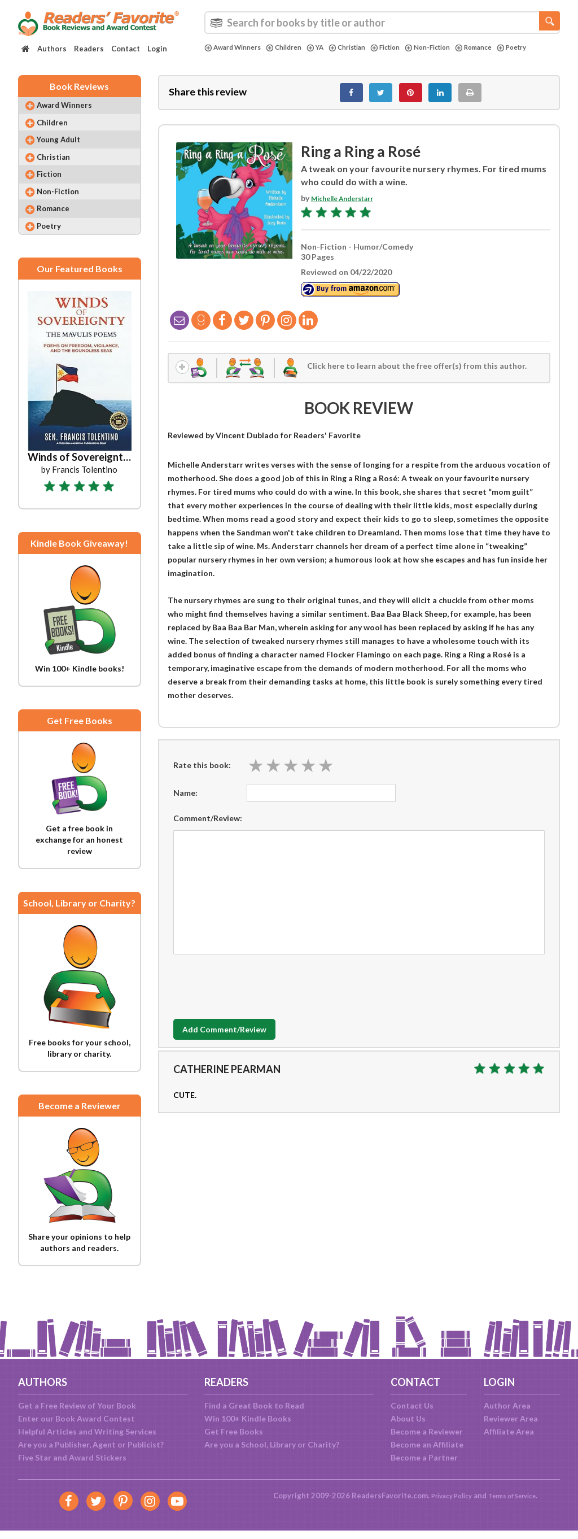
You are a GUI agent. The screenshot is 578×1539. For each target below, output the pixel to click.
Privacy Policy (445, 1495)
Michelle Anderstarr (349, 205)
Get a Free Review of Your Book (77, 1405)
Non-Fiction (454, 47)
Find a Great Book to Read (254, 1405)
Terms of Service (516, 1495)
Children (294, 47)
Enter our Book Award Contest (76, 1418)
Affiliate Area (509, 1431)
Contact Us (412, 1405)
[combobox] (382, 22)
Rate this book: (202, 776)
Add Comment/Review (240, 1040)
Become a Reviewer (427, 1431)
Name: (185, 803)
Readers (89, 48)
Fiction (406, 47)
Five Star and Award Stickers (72, 1457)
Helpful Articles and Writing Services (87, 1431)
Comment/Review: (207, 828)
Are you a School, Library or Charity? (271, 1444)
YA (328, 47)
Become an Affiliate (427, 1444)
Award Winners (236, 47)
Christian (363, 47)
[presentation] (259, 994)
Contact (125, 48)
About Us (408, 1418)
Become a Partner (424, 1457)
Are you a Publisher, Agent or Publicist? (91, 1444)
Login (157, 48)
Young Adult (66, 152)
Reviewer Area (511, 1418)
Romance (506, 47)
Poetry (221, 57)
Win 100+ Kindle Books (247, 1418)
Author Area (507, 1405)
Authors (52, 48)
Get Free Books (233, 1431)
